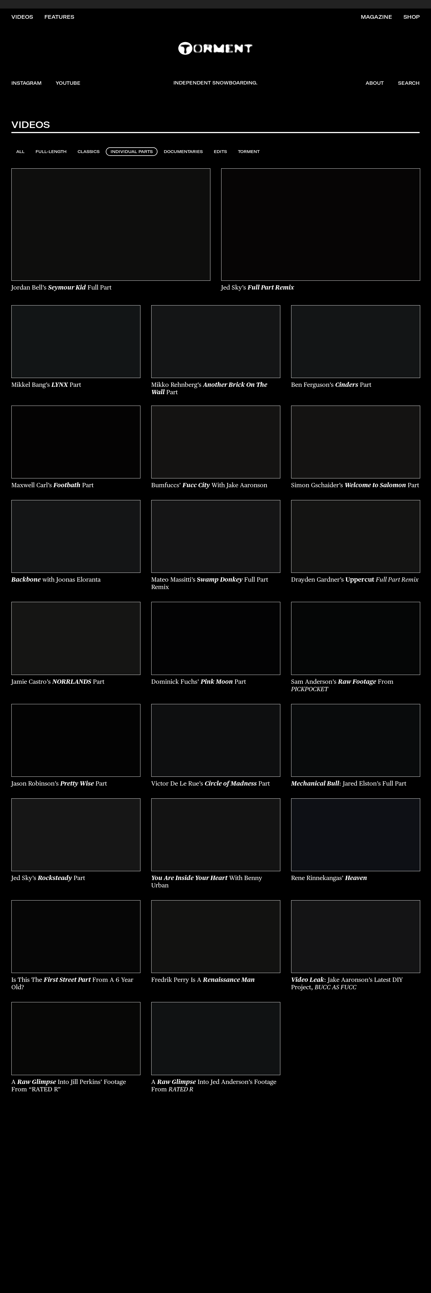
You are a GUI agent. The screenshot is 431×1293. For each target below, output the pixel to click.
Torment (249, 151)
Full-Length (51, 151)
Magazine (376, 17)
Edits (220, 151)
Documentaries (183, 151)
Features (59, 17)
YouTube (68, 83)
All (20, 151)
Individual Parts (132, 151)
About (375, 83)
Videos (22, 17)
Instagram (26, 83)
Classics (89, 151)
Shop (411, 17)
